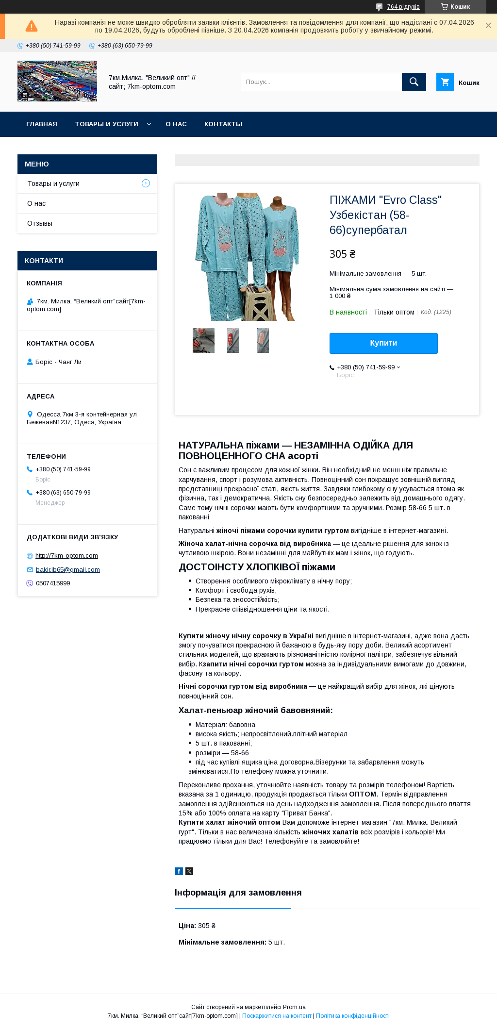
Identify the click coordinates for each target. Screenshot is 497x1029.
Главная (41, 124)
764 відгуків (403, 6)
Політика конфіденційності (353, 1015)
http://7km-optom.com (66, 555)
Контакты (223, 124)
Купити (384, 343)
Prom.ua (294, 1007)
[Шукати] (414, 82)
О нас (176, 124)
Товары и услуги (106, 124)
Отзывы (39, 223)
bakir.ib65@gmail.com (68, 569)
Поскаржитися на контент (277, 1015)
